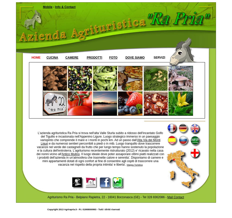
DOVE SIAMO (135, 57)
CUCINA (52, 57)
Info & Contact (65, 7)
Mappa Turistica (135, 165)
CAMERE (72, 57)
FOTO (113, 57)
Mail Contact (175, 197)
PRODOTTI (94, 57)
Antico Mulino (71, 154)
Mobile (47, 7)
